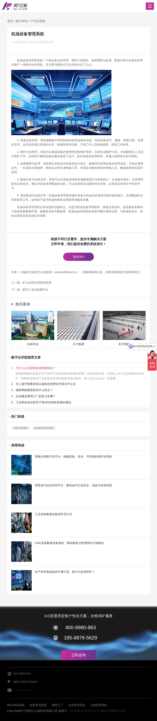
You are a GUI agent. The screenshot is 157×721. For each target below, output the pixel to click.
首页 (10, 21)
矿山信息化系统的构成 (37, 282)
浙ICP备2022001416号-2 (86, 710)
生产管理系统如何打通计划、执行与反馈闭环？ (65, 571)
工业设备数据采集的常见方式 (53, 514)
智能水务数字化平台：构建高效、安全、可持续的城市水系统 (73, 456)
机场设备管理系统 (44, 428)
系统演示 (78, 256)
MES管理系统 (16, 705)
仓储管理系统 (98, 705)
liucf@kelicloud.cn (24, 690)
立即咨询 (78, 655)
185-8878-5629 (80, 637)
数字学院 (22, 21)
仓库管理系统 (76, 705)
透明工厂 (57, 705)
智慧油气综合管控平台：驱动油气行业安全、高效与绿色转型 (73, 485)
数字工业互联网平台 (35, 289)
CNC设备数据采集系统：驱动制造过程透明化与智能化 (69, 543)
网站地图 (108, 710)
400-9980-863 (80, 627)
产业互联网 (38, 21)
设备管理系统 (20, 428)
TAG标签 (120, 710)
